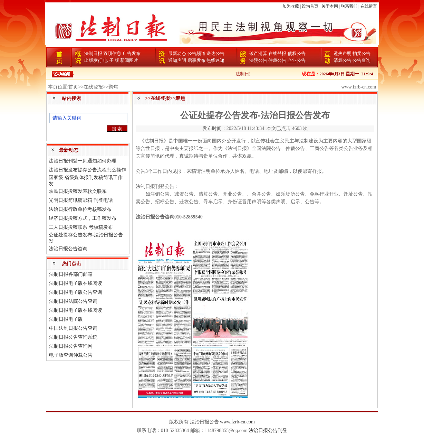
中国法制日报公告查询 (73, 328)
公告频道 (196, 53)
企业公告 (297, 60)
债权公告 (297, 53)
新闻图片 (129, 60)
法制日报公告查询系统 (73, 337)
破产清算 (258, 53)
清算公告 (342, 60)
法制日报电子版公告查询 (75, 292)
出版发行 (93, 60)
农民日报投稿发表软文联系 (78, 191)
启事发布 (196, 60)
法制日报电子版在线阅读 (75, 283)
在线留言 (368, 6)
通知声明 (177, 60)
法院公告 (258, 60)
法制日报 (93, 53)
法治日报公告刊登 (268, 430)
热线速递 (215, 60)
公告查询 (361, 60)
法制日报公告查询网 (71, 346)
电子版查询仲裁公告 (71, 355)
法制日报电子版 (66, 319)
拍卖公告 (361, 53)
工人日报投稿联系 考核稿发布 (81, 227)
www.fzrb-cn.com (237, 421)
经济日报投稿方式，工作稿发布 (82, 218)
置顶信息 (112, 53)
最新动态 (177, 53)
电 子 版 (111, 60)
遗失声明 (342, 53)
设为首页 (310, 6)
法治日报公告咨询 (68, 248)
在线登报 (277, 53)
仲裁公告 (277, 60)
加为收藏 (290, 6)
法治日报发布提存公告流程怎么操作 (87, 169)
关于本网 (329, 6)
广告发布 (132, 53)
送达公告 (215, 53)
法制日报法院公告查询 (73, 301)
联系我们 (349, 6)
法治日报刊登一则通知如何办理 (82, 160)
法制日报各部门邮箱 (71, 274)
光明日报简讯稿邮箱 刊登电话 (81, 200)
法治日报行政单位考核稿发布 (80, 209)
